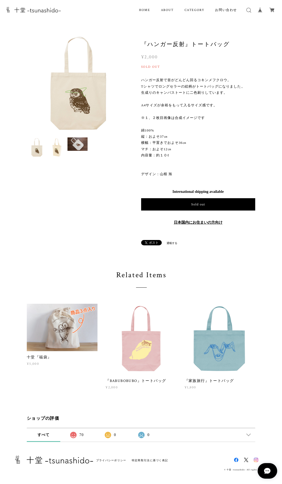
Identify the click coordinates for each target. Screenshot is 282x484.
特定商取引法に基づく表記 (150, 460)
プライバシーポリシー (111, 460)
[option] (78, 83)
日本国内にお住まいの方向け (198, 222)
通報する (172, 243)
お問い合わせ (226, 10)
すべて (43, 435)
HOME (144, 10)
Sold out (198, 204)
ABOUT (167, 10)
